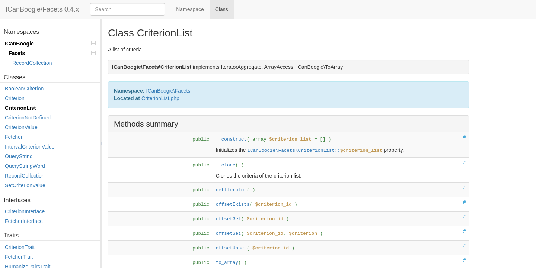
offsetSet (228, 233)
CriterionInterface (25, 211)
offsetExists (233, 204)
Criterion (15, 98)
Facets (52, 53)
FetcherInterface (24, 221)
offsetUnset (231, 248)
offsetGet (228, 219)
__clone (226, 165)
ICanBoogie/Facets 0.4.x (42, 9)
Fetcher (13, 137)
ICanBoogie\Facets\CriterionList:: (314, 150)
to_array (227, 262)
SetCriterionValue (25, 185)
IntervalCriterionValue (30, 147)
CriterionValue (21, 127)
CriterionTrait (20, 247)
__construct (231, 139)
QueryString (19, 156)
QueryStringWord (25, 166)
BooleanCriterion (24, 89)
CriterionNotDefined (28, 118)
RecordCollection (32, 63)
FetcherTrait (19, 257)
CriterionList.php (160, 98)
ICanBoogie (50, 44)
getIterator (231, 190)
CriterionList (20, 108)
